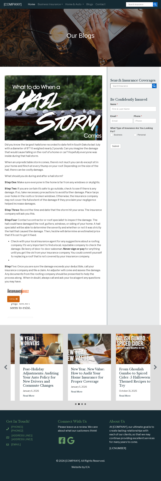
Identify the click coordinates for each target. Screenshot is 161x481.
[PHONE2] (17, 430)
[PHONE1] (17, 426)
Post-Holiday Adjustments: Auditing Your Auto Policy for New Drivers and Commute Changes (91, 377)
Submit (115, 146)
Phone (138, 116)
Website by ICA (80, 467)
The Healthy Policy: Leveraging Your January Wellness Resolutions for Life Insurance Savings (42, 377)
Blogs (89, 4)
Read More (31, 395)
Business (116, 135)
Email (114, 116)
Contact (100, 4)
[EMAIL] (16, 444)
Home (32, 4)
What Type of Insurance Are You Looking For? (131, 130)
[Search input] (140, 4)
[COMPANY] (13, 4)
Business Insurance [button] (49, 4)
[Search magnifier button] (155, 4)
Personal (140, 135)
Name (114, 104)
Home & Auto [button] (73, 4)
